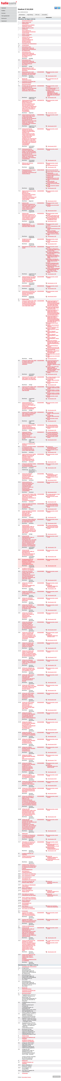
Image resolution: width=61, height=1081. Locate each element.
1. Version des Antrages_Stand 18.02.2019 (53, 413)
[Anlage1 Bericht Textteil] (46, 171)
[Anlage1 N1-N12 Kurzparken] (46, 183)
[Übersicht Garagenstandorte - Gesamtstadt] (46, 348)
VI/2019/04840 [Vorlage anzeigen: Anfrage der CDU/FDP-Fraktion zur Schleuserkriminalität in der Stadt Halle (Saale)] (40, 583)
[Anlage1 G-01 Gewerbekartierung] (46, 172)
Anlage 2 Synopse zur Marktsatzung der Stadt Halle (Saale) (53, 266)
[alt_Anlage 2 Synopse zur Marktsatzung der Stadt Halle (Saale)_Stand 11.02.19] (46, 254)
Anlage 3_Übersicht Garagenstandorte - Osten (52, 332)
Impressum (4, 21)
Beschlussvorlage (52, 169)
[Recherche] (55, 8)
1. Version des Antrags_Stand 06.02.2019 (53, 495)
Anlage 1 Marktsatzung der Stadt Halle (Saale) (53, 263)
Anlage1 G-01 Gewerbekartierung (52, 173)
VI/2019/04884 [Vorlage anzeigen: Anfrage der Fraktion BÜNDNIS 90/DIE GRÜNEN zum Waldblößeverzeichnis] (40, 774)
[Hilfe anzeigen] (59, 8)
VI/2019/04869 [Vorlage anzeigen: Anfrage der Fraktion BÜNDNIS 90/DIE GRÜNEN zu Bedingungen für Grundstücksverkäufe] (40, 739)
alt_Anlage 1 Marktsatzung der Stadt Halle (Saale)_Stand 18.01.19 (53, 252)
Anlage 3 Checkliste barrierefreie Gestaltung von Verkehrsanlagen (53, 231)
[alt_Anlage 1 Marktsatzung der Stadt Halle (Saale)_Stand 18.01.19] (46, 251)
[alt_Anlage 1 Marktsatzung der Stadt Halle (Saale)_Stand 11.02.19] (46, 248)
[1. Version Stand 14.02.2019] (46, 940)
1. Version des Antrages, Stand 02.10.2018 (52, 433)
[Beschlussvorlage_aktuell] (46, 72)
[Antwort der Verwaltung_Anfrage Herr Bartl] (46, 881)
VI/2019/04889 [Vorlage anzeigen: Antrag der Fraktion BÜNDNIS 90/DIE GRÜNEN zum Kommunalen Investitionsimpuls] (40, 503)
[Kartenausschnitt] (46, 165)
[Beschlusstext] (46, 97)
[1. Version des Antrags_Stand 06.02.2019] (46, 494)
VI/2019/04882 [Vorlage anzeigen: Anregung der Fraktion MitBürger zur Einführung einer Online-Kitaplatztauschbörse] (40, 919)
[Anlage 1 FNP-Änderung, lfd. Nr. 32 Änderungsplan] (46, 215)
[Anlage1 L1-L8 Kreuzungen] (46, 179)
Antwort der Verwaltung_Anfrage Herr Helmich (52, 766)
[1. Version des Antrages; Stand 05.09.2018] (46, 425)
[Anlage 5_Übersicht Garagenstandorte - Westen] (46, 337)
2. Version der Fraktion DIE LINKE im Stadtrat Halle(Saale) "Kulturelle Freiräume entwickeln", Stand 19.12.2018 (53, 368)
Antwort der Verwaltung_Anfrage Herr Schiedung (52, 635)
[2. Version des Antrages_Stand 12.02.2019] (46, 379)
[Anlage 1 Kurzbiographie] (46, 241)
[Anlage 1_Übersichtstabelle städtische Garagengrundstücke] (46, 325)
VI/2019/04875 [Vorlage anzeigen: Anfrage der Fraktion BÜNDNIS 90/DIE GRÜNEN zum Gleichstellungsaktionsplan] (40, 755)
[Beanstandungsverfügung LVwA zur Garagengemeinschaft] (46, 345)
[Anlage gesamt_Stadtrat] (46, 271)
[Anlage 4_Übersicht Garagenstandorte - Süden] (46, 334)
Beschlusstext (52, 75)
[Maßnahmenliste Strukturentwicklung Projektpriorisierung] (46, 847)
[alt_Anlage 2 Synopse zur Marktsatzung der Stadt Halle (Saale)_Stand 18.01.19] (46, 259)
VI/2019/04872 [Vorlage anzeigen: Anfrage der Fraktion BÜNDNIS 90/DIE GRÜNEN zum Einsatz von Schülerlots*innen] (40, 747)
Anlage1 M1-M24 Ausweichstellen (52, 182)
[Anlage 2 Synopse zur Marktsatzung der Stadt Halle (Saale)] (46, 265)
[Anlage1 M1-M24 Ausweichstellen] (46, 181)
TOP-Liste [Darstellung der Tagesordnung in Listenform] (37, 14)
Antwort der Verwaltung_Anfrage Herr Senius (52, 894)
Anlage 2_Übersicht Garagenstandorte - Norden (53, 329)
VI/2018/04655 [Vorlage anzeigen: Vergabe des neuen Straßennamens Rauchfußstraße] (40, 239)
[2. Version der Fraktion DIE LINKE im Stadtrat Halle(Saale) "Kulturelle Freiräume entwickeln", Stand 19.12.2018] (46, 366)
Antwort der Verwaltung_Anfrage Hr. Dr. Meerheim (53, 891)
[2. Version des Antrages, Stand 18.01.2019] (46, 434)
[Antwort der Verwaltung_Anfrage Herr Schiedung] (46, 634)
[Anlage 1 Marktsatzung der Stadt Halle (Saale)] (46, 263)
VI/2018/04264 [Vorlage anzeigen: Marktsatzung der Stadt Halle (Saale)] (40, 246)
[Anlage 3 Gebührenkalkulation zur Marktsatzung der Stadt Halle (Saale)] (46, 268)
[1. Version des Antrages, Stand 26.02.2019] (46, 525)
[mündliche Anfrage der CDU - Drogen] (46, 859)
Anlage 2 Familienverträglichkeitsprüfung (53, 228)
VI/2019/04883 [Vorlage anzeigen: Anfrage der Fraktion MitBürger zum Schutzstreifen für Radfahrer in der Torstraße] (40, 781)
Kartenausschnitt (52, 165)
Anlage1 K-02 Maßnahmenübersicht (53, 178)
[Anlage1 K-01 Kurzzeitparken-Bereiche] (46, 175)
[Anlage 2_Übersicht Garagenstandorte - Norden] (46, 328)
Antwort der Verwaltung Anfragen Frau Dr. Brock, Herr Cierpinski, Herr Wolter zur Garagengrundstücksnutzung (53, 342)
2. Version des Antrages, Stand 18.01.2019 (52, 435)
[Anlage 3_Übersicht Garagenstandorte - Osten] (46, 331)
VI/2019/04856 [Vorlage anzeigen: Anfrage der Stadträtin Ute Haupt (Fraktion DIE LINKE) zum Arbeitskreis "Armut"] (40, 668)
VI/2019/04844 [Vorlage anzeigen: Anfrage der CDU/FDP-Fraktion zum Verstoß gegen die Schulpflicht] (40, 591)
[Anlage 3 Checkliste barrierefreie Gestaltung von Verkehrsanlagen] (46, 230)
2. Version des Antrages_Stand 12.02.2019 (53, 380)
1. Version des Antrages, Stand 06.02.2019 (52, 504)
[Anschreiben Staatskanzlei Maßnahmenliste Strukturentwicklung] (46, 844)
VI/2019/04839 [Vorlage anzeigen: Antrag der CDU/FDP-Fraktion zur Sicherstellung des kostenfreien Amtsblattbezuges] (40, 463)
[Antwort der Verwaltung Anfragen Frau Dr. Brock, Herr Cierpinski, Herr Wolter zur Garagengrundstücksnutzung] (46, 340)
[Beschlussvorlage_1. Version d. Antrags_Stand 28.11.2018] (46, 386)
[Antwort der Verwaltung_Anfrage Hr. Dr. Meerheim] (46, 890)
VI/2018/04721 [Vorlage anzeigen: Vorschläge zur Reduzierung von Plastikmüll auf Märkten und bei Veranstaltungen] (40, 835)
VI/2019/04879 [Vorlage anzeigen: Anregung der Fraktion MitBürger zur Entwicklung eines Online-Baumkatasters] (40, 912)
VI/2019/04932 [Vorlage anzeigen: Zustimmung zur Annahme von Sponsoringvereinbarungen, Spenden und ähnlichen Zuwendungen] (40, 291)
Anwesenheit (44, 14)
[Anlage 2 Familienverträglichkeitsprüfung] (46, 227)
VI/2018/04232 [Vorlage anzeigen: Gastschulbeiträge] (40, 285)
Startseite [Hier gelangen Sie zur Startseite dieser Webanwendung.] (3, 8)
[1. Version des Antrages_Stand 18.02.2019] (46, 412)
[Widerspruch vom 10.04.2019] (46, 356)
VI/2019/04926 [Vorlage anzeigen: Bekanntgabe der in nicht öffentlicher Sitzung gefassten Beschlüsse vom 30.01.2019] (40, 72)
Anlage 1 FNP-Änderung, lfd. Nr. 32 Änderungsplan (53, 216)
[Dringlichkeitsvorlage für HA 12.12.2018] (46, 87)
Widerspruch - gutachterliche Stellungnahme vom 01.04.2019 (53, 351)
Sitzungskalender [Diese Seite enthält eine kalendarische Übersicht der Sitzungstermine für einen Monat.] (5, 15)
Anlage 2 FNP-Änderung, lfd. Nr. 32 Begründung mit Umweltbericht (53, 218)
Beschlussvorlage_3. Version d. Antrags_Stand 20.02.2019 (53, 393)
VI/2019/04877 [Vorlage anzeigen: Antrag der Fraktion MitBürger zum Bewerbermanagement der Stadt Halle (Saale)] (40, 519)
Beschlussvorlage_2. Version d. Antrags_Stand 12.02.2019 (53, 390)
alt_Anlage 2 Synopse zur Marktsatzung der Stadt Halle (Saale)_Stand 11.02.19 (53, 256)
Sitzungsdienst (25, 1077)
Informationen (22, 14)
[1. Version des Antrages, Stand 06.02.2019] (46, 503)
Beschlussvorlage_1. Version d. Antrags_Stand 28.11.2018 (53, 387)
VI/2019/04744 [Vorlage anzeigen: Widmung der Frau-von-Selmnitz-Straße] (40, 163)
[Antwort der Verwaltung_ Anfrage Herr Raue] (46, 905)
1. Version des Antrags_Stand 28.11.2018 (53, 377)
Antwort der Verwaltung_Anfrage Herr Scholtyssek (52, 586)
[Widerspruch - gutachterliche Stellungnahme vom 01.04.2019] (46, 350)
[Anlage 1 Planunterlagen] (46, 226)
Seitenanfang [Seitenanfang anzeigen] (56, 1076)
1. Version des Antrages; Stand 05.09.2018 (52, 425)
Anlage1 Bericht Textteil (53, 171)
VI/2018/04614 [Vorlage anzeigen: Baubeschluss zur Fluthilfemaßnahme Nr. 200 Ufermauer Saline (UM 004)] (40, 224)
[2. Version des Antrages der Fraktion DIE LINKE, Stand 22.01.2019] (46, 306)
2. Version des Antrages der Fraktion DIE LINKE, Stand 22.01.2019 (53, 307)
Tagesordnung (30, 14)
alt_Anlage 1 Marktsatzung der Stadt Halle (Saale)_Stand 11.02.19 (53, 249)
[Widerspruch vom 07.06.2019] (46, 353)
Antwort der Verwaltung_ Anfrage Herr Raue (52, 906)
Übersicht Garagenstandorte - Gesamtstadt (53, 349)
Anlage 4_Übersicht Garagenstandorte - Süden (52, 335)
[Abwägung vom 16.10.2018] (46, 205)
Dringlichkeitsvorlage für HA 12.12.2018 (53, 88)
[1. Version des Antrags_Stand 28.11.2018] (46, 377)
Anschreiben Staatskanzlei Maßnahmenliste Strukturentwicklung (53, 845)
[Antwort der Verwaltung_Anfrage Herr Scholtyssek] (46, 585)
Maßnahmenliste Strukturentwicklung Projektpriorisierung (53, 848)
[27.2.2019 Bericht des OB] (46, 78)
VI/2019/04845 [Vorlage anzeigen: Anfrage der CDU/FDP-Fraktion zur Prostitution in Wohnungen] (40, 598)
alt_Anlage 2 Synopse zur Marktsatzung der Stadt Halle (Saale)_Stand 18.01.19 (53, 260)
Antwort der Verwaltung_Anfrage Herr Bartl (52, 882)
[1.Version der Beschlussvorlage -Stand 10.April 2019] (46, 446)
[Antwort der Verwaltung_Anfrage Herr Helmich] (46, 765)
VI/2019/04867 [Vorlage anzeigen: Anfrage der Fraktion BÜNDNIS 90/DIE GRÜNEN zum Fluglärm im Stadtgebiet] (40, 732)
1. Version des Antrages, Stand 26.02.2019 (52, 526)
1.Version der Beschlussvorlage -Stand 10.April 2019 (52, 447)
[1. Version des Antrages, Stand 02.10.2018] (46, 432)
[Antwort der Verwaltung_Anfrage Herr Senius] (46, 894)
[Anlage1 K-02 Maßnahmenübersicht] (46, 177)
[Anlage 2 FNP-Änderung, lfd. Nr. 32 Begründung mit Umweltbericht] (46, 217)
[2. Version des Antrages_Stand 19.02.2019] (46, 415)
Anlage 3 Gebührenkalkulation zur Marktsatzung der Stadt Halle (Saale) (53, 269)
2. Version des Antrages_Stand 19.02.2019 (53, 416)
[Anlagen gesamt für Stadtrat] (46, 185)
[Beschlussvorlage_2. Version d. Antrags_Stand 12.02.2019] (46, 389)
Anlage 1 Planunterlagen (53, 226)
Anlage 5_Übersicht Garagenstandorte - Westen (53, 338)
